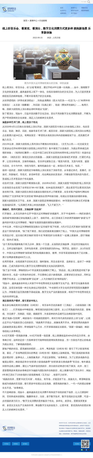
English (85, 1)
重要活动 (84, 8)
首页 (61, 8)
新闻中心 (74, 8)
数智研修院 (85, 10)
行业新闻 (43, 21)
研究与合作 (75, 10)
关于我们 (74, 13)
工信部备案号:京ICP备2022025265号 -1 (52, 454)
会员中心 (63, 10)
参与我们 (25, 443)
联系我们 (16, 443)
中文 (82, 1)
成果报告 (63, 13)
